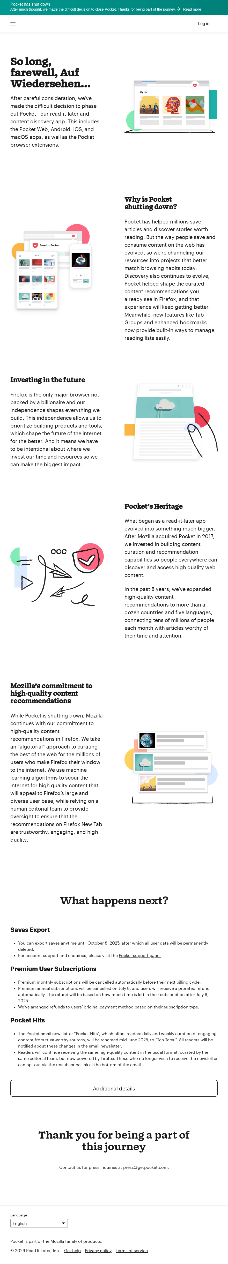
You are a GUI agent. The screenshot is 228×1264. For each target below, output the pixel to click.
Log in (203, 23)
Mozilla (57, 1241)
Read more (188, 9)
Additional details (114, 1088)
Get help (72, 1250)
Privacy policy (98, 1250)
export (41, 942)
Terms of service (132, 1250)
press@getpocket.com (145, 1167)
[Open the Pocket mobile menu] (13, 23)
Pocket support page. (140, 955)
